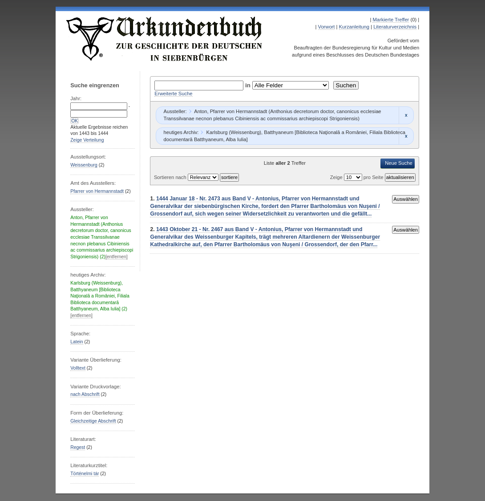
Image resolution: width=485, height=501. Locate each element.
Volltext (77, 368)
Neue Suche (398, 163)
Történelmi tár (84, 473)
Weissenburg (83, 165)
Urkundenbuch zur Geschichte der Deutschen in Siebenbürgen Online (164, 38)
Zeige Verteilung (87, 140)
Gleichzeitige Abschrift (93, 421)
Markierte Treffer (390, 19)
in (248, 85)
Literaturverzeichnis (394, 26)
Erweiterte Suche (173, 93)
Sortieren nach (171, 177)
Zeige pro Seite (357, 177)
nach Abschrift (84, 394)
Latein (76, 341)
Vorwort (326, 26)
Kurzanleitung (354, 26)
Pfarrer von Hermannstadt (97, 191)
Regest (77, 447)
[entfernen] (116, 256)
